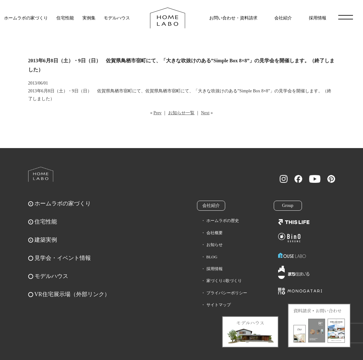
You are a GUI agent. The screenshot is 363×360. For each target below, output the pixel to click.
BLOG (211, 257)
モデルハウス (117, 18)
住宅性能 (65, 18)
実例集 (89, 18)
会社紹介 (283, 18)
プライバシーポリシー (226, 293)
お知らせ (214, 244)
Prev (157, 113)
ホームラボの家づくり (26, 18)
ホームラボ (40, 174)
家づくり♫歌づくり (224, 280)
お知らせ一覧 (181, 113)
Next (205, 113)
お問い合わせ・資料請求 (233, 18)
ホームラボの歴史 (222, 220)
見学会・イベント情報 (62, 258)
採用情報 (317, 18)
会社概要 (214, 232)
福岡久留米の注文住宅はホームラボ (167, 18)
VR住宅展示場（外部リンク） (72, 294)
